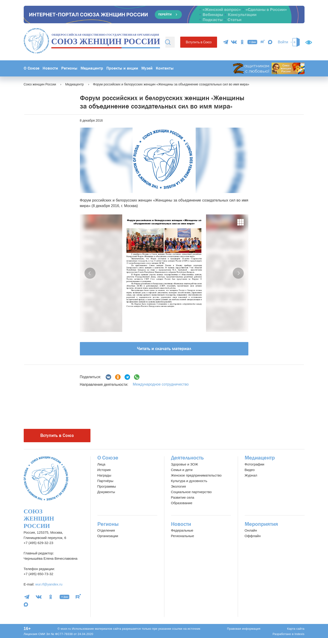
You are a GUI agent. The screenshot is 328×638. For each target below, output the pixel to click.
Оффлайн (253, 536)
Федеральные (182, 530)
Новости (50, 68)
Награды (104, 475)
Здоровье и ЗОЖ (184, 464)
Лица (101, 464)
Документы (106, 492)
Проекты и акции (122, 68)
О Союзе (31, 68)
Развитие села (182, 497)
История (104, 470)
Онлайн (251, 530)
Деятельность (187, 457)
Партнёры (105, 481)
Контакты (165, 68)
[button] (90, 273)
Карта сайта (295, 628)
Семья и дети (182, 470)
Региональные (182, 536)
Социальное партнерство (191, 492)
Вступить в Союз (199, 42)
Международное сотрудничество (161, 384)
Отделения (106, 530)
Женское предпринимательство (196, 475)
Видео (250, 470)
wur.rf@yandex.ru (48, 584)
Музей (147, 68)
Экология (178, 486)
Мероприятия (261, 524)
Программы (106, 486)
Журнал (251, 475)
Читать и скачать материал (164, 348)
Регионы (69, 68)
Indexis (299, 634)
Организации (107, 536)
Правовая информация (243, 628)
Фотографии (254, 464)
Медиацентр (92, 68)
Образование (181, 503)
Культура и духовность (189, 481)
